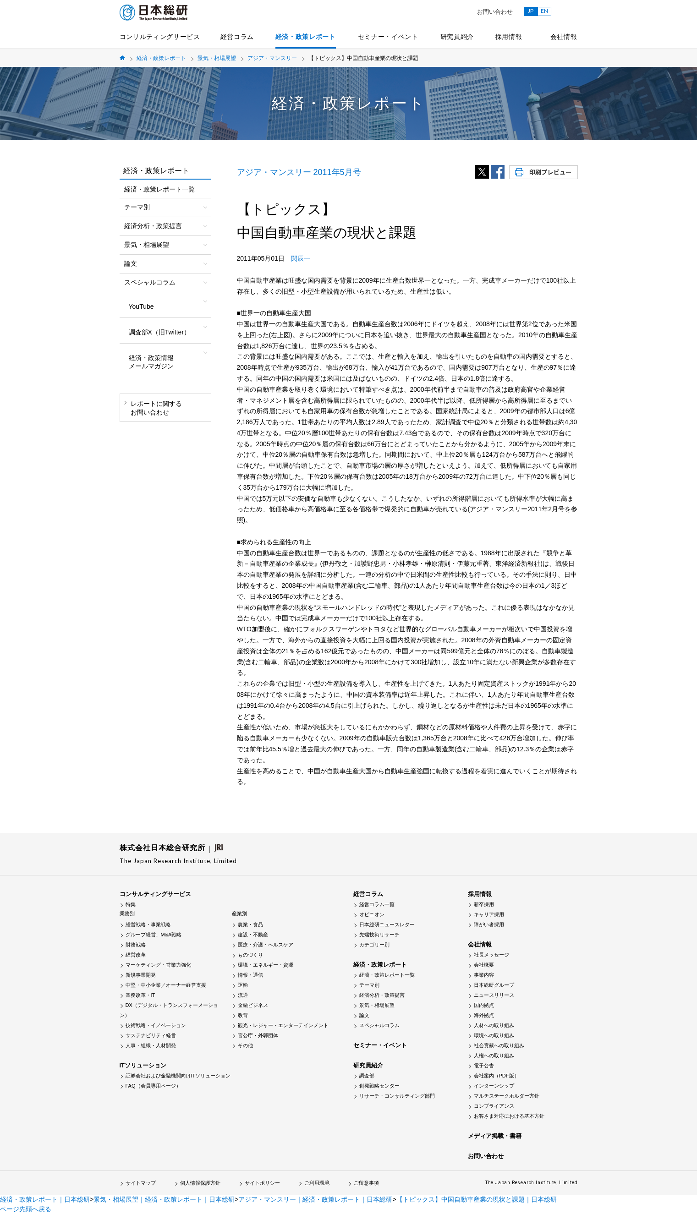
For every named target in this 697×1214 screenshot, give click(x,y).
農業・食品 (250, 924)
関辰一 (300, 258)
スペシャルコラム (379, 1025)
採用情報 (508, 36)
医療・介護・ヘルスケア (265, 944)
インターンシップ (494, 1085)
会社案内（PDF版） (496, 1075)
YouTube (141, 306)
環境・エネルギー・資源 (265, 965)
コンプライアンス (494, 1106)
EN (544, 10)
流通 (243, 995)
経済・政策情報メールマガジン (151, 362)
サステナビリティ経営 (151, 1035)
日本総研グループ (494, 985)
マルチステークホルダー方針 (506, 1096)
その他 (245, 1045)
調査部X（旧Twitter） (160, 332)
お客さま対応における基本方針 (509, 1116)
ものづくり (250, 954)
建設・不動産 (253, 934)
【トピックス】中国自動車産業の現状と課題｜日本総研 (476, 1199)
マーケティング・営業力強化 (158, 965)
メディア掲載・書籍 (494, 1135)
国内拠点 (484, 1005)
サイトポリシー (262, 1183)
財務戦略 (136, 944)
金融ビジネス (253, 1005)
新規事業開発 (141, 975)
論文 (364, 1015)
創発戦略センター (379, 1085)
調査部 (366, 1075)
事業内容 (484, 975)
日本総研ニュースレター (387, 924)
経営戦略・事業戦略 (148, 924)
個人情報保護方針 (200, 1183)
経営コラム (237, 36)
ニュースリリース (494, 995)
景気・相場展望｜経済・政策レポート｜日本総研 (164, 1199)
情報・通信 (250, 975)
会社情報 (563, 36)
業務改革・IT (140, 995)
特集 (131, 904)
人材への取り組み (494, 1025)
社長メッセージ (491, 954)
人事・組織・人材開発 (151, 1045)
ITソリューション (143, 1065)
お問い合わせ (495, 11)
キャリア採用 (489, 914)
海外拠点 (484, 1015)
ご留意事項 (366, 1183)
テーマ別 (369, 985)
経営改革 (136, 954)
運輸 (243, 985)
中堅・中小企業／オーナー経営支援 (166, 985)
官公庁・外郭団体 (258, 1035)
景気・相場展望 (217, 58)
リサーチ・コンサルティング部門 (397, 1096)
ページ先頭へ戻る (25, 1209)
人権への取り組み (494, 1055)
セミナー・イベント (388, 36)
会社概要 (484, 965)
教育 (243, 1015)
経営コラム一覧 (377, 904)
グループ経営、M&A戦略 (154, 934)
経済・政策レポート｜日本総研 (45, 1199)
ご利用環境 (316, 1183)
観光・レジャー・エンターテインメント (283, 1025)
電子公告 (484, 1065)
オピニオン (371, 914)
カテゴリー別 (374, 944)
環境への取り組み (494, 1035)
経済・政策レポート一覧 (159, 189)
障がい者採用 (489, 924)
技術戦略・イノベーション (156, 1025)
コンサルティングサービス (160, 36)
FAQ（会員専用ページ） (153, 1085)
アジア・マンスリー (272, 58)
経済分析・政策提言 (382, 995)
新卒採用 (484, 904)
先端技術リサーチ (379, 934)
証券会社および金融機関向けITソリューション (178, 1075)
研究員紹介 (457, 36)
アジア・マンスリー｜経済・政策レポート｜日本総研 (315, 1199)
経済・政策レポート (305, 36)
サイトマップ (141, 1183)
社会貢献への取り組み (499, 1045)
